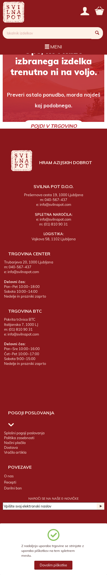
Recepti (10, 482)
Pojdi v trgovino (54, 126)
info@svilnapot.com (55, 204)
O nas (9, 476)
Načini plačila (15, 442)
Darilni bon (13, 488)
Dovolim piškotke (53, 565)
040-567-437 (56, 199)
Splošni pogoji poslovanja (24, 433)
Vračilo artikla (15, 452)
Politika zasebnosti (19, 438)
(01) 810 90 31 (56, 224)
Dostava (11, 447)
